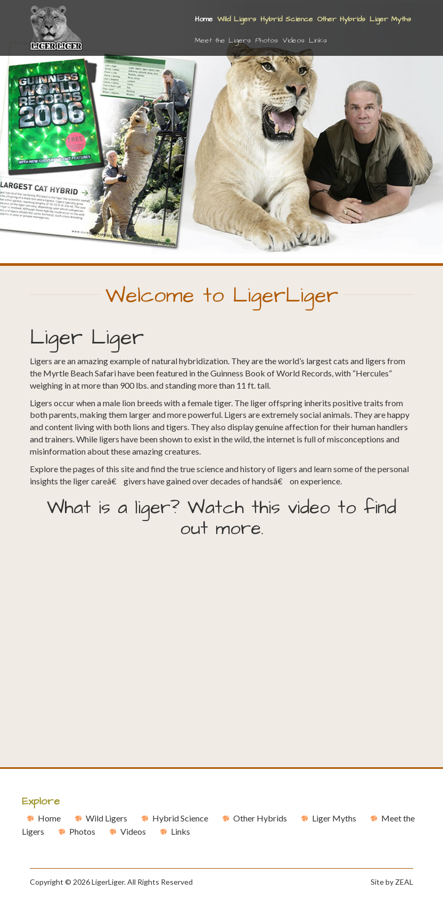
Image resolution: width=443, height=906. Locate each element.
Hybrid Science (286, 19)
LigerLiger (108, 881)
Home (205, 18)
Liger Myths (390, 19)
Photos (266, 40)
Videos (293, 40)
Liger (334, 818)
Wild (106, 818)
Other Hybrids (341, 19)
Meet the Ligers (223, 40)
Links (318, 40)
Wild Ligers (236, 19)
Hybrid (180, 818)
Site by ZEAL (392, 881)
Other (260, 818)
